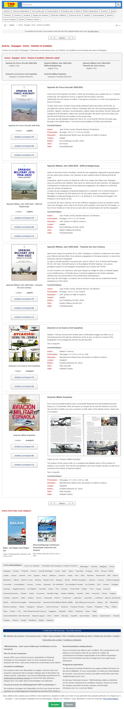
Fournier (106, 589)
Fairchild (42, 589)
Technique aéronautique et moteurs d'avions (60, 566)
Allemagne (84, 566)
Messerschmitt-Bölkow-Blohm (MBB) (58, 602)
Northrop (64, 607)
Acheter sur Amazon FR (24, 137)
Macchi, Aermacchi (112, 598)
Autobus (27, 15)
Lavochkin (88, 598)
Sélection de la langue (15, 636)
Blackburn (7, 580)
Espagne (7, 571)
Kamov (39, 598)
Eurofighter (32, 589)
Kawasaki (48, 598)
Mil (106, 602)
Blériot (16, 580)
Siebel (56, 616)
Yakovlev (50, 620)
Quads (113, 11)
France (33, 571)
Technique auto (67, 11)
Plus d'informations (110, 699)
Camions (17, 15)
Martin (5, 602)
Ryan (88, 611)
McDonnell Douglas (19, 602)
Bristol (67, 580)
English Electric (19, 589)
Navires (110, 15)
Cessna (101, 580)
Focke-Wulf (74, 589)
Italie (64, 571)
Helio (87, 593)
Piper (5, 611)
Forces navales (10, 19)
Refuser (69, 705)
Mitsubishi (114, 602)
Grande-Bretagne (46, 571)
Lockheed (99, 598)
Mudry (21, 607)
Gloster (24, 593)
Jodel (23, 598)
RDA (97, 571)
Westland (32, 620)
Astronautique (98, 15)
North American (52, 607)
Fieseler (64, 589)
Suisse (13, 575)
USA (29, 575)
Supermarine (105, 616)
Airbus (44, 575)
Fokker (84, 589)
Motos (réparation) (90, 11)
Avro (77, 575)
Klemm (57, 598)
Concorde (7, 584)
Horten (104, 593)
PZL (19, 611)
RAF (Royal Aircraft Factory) (34, 611)
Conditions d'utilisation (72, 640)
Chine (111, 566)
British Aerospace (79, 580)
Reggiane (52, 611)
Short (49, 616)
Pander (89, 607)
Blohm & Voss (27, 580)
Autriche (94, 566)
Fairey (50, 589)
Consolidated (19, 584)
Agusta (36, 575)
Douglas (115, 584)
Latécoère (78, 598)
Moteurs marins (33, 19)
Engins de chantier (40, 15)
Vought (23, 620)
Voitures (7, 11)
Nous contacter (55, 636)
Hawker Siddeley (67, 593)
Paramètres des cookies (52, 640)
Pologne (89, 571)
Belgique (103, 566)
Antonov (61, 575)
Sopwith (74, 616)
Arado (70, 575)
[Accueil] (5, 25)
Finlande (24, 571)
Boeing (38, 580)
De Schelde (90, 584)
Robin (70, 611)
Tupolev (6, 620)
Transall (116, 616)
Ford (91, 589)
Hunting (6, 598)
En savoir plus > (93, 31)
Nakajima (30, 607)
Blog (45, 636)
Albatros (52, 575)
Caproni (92, 580)
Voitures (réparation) (21, 11)
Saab (94, 611)
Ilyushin (15, 598)
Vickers (15, 620)
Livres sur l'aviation (31, 566)
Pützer (12, 611)
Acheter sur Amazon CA (24, 155)
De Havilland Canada (74, 584)
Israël (57, 571)
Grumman (40, 593)
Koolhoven (67, 598)
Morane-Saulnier (10, 607)
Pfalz (107, 607)
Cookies (116, 636)
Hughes (113, 593)
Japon (70, 571)
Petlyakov (99, 607)
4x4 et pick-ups (38, 11)
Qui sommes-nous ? (34, 636)
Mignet (100, 602)
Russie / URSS (107, 571)
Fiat (57, 589)
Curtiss (38, 584)
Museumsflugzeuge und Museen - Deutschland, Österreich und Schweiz (46, 547)
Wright (41, 620)
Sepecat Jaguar (38, 616)
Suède (6, 575)
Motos (78, 11)
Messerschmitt (35, 602)
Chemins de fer (75, 15)
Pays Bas (79, 571)
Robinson (79, 611)
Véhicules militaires (58, 15)
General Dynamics (10, 593)
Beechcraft (100, 575)
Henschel (95, 593)
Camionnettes (52, 11)
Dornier (106, 584)
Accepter (55, 705)
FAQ (64, 636)
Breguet (59, 580)
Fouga (98, 589)
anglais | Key (58, 65)
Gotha (31, 593)
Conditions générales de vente (79, 636)
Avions (12, 25)
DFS (99, 584)
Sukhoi (95, 616)
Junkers (30, 598)
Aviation (87, 15)
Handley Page (52, 593)
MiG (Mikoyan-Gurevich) (85, 602)
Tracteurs (7, 15)
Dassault (46, 584)
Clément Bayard (112, 580)
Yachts (21, 19)
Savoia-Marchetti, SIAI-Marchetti (16, 616)
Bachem (90, 575)
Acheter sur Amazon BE (24, 146)
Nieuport (40, 607)
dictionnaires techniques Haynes (17, 678)
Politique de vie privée (102, 636)
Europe (16, 571)
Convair (30, 584)
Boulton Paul (48, 580)
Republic (62, 611)
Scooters (104, 11)
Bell (108, 575)
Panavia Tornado (77, 607)
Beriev (115, 575)
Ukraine (22, 575)
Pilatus (114, 607)
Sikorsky (64, 616)
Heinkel (80, 593)
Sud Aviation (85, 616)
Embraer (6, 589)
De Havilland (58, 584)
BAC (83, 575)
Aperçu (62, 38)
